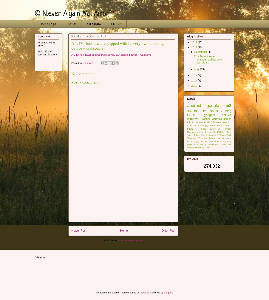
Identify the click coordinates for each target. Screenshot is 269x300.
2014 (194, 42)
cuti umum (226, 138)
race (213, 144)
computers (221, 122)
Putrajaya (204, 125)
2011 (194, 80)
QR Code (215, 125)
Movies (199, 122)
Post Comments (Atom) (130, 240)
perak (216, 141)
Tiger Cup (203, 138)
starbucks (226, 144)
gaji (197, 141)
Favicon (227, 129)
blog (228, 111)
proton (196, 144)
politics (226, 115)
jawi (206, 141)
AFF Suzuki (201, 129)
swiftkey (191, 147)
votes (207, 147)
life (204, 111)
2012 (194, 75)
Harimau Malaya (195, 132)
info (189, 122)
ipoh (202, 141)
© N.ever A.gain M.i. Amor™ (74, 14)
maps (190, 129)
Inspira (208, 132)
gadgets (209, 115)
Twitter (71, 24)
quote (207, 144)
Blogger (205, 118)
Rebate (197, 135)
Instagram (93, 24)
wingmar (144, 292)
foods (189, 141)
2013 (194, 47)
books (212, 138)
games (227, 118)
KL (193, 122)
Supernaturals (212, 135)
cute (223, 125)
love (211, 141)
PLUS (207, 122)
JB (214, 132)
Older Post (168, 230)
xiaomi (193, 110)
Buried (213, 129)
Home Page (48, 24)
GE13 (196, 125)
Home (124, 230)
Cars (189, 125)
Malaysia (216, 118)
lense (228, 125)
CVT (220, 129)
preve (189, 144)
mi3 (228, 105)
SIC (203, 135)
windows (193, 119)
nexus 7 (215, 111)
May (197, 69)
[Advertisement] (123, 195)
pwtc (202, 144)
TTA (213, 122)
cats (218, 138)
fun (229, 122)
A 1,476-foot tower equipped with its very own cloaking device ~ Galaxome (111, 54)
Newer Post (78, 230)
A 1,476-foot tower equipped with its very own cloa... (208, 59)
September (201, 51)
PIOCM (116, 24)
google (213, 105)
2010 (194, 85)
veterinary (199, 147)
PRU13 (192, 115)
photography (225, 141)
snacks (218, 144)
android (194, 105)
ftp (194, 141)
